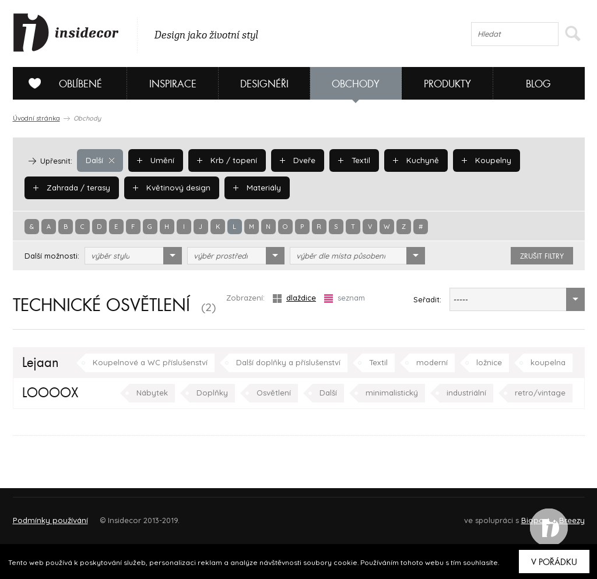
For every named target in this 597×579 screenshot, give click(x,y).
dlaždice (294, 298)
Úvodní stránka (36, 118)
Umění (155, 160)
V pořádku (554, 562)
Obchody (356, 84)
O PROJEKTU (46, 515)
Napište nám (120, 515)
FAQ (565, 515)
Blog (538, 84)
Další (100, 160)
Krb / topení (224, 160)
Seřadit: (427, 299)
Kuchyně (411, 160)
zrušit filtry (542, 256)
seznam (344, 298)
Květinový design (170, 187)
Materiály (254, 187)
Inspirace (172, 84)
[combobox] (133, 255)
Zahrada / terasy (71, 187)
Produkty (447, 84)
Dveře (294, 160)
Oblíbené (61, 83)
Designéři (264, 84)
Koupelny (480, 160)
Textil (351, 160)
